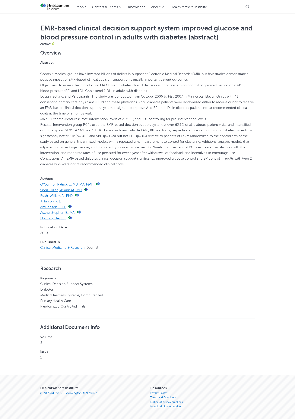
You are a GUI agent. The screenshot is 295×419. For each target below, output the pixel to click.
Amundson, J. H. (53, 207)
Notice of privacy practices (166, 402)
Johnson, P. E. (51, 201)
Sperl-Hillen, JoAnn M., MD (61, 190)
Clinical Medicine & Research (62, 247)
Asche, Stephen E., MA (57, 212)
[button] (247, 7)
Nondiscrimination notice (165, 406)
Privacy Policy (158, 393)
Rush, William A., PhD (56, 196)
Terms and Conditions (163, 397)
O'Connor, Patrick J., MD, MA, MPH (67, 184)
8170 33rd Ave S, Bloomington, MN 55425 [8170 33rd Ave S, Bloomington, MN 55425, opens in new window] (68, 393)
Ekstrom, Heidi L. (53, 218)
